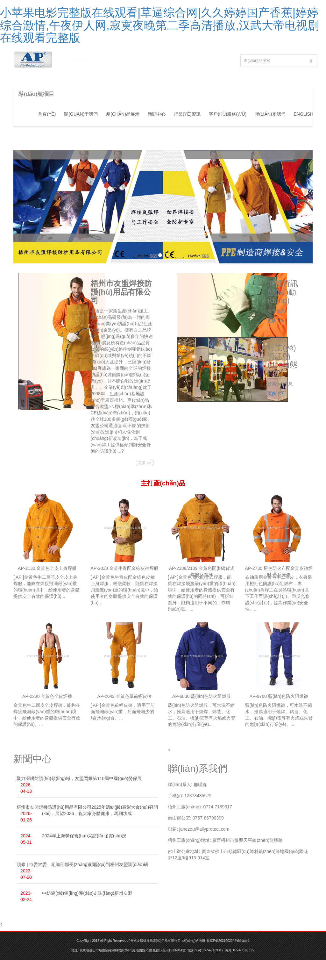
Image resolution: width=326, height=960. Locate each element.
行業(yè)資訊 (187, 114)
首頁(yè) (47, 114)
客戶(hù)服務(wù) (227, 114)
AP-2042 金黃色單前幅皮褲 (124, 696)
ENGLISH (303, 114)
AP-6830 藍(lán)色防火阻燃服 (201, 696)
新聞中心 (157, 114)
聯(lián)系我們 (270, 114)
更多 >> (144, 463)
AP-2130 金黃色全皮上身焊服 (47, 568)
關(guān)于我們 (81, 114)
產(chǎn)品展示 (122, 114)
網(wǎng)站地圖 (193, 940)
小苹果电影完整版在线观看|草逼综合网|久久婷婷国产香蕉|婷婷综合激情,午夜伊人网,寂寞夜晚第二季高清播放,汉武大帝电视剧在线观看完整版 (159, 25)
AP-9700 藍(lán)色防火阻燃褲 (279, 696)
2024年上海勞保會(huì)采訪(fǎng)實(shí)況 (84, 835)
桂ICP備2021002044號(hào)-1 (228, 940)
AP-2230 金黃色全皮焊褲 (47, 696)
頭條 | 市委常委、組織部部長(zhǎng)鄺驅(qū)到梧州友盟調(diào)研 (82, 864)
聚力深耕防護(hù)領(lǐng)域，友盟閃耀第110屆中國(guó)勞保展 (79, 778)
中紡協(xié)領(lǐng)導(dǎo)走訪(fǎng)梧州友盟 (87, 893)
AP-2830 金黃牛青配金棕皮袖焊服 (124, 568)
